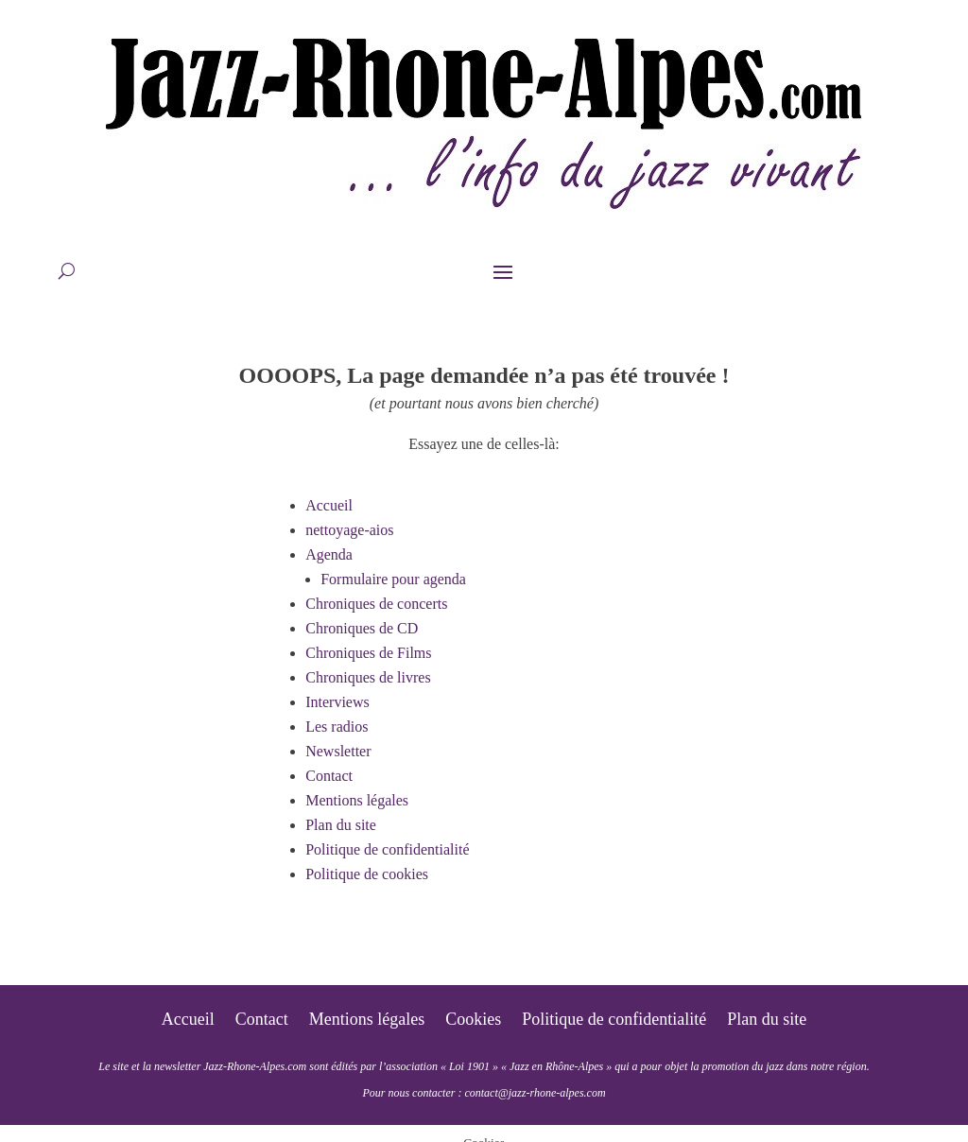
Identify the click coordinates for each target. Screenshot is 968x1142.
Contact (329, 776)
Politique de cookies (366, 874)
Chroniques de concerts (376, 604)
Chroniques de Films (368, 653)
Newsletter (338, 751)
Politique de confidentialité (387, 849)
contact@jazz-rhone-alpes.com (534, 1092)
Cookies (473, 1020)
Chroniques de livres (367, 677)
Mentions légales (356, 800)
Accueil (329, 505)
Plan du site (340, 825)
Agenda (329, 554)
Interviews (337, 702)
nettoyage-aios (349, 530)
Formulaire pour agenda (393, 579)
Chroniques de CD (361, 628)
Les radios (336, 726)
